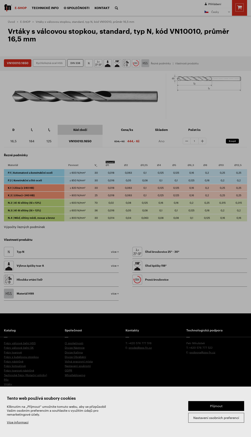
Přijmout (216, 406)
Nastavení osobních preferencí (216, 418)
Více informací (17, 422)
